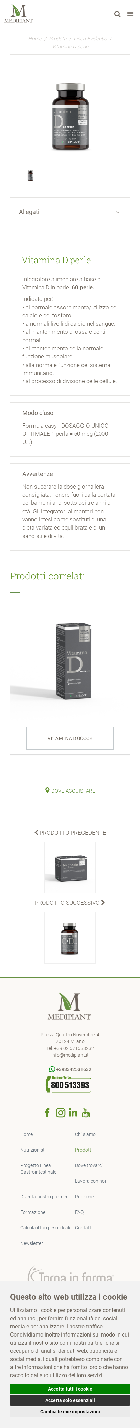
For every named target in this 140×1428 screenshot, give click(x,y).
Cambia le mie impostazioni (70, 1411)
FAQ (79, 1212)
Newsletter (31, 1243)
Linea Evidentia (90, 39)
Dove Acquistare (70, 790)
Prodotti (57, 39)
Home (35, 39)
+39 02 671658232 (74, 1048)
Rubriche (84, 1196)
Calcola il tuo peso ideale (45, 1227)
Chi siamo (85, 1134)
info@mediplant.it (70, 1055)
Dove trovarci (89, 1165)
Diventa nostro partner (44, 1196)
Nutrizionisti (33, 1150)
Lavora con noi (90, 1181)
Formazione (32, 1212)
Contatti (83, 1227)
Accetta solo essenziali (70, 1400)
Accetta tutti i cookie (70, 1389)
